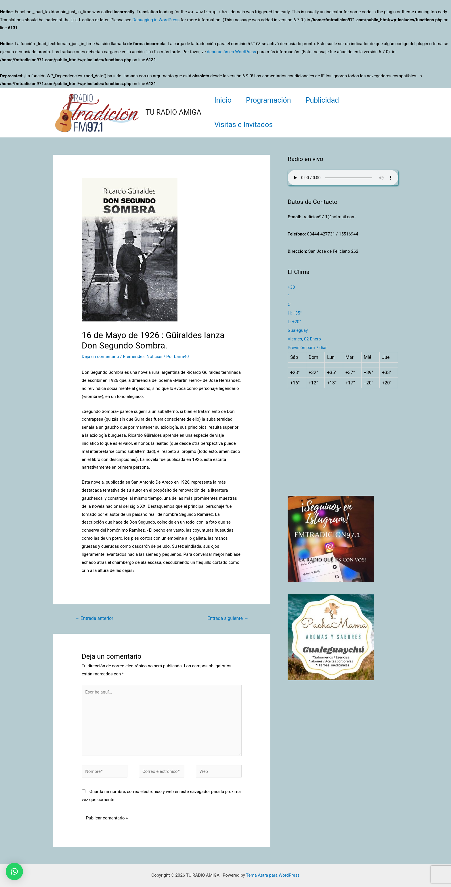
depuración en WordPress (231, 51)
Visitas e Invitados (243, 124)
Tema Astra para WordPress (272, 875)
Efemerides (133, 356)
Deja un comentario (100, 356)
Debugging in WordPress (155, 19)
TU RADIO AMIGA (173, 112)
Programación (268, 100)
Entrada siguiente (228, 618)
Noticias (154, 356)
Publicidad (322, 100)
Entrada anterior (94, 618)
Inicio (223, 100)
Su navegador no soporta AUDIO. (343, 177)
